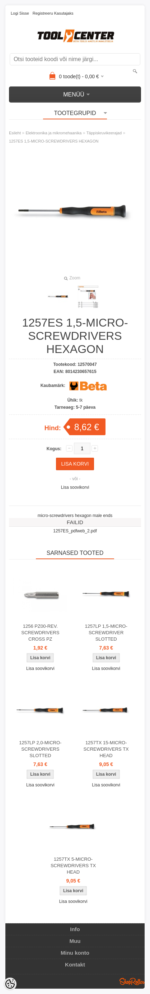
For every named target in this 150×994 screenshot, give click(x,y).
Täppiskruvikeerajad (104, 133)
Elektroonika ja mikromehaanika (53, 133)
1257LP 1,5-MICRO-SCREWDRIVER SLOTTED (106, 632)
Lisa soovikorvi (75, 487)
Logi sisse (20, 13)
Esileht (15, 133)
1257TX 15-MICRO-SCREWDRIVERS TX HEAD (106, 749)
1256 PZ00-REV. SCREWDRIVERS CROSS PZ (40, 632)
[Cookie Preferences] (10, 984)
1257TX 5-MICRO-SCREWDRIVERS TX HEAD (73, 865)
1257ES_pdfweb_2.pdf (75, 530)
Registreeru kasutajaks (53, 13)
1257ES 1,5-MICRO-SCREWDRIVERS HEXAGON (53, 141)
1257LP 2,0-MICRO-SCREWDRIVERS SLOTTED (40, 749)
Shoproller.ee (132, 981)
